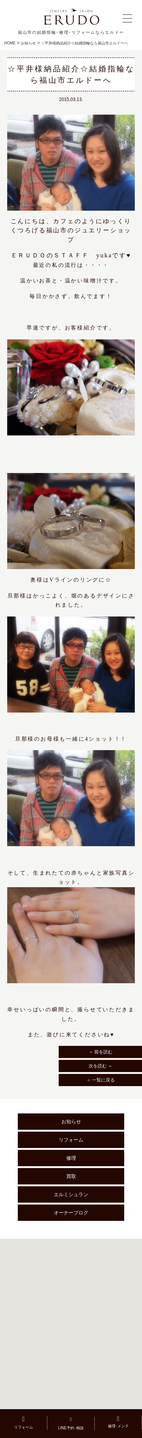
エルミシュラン (71, 1194)
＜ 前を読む (100, 1052)
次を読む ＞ (100, 1066)
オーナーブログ (71, 1213)
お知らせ (28, 43)
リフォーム (71, 1140)
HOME (10, 43)
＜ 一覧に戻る (100, 1080)
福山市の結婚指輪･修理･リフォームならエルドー (71, 32)
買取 (71, 1176)
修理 (71, 1158)
